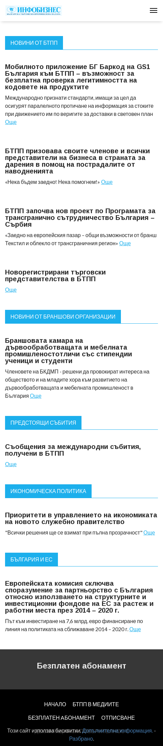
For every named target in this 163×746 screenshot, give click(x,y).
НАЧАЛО (55, 704)
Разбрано (81, 738)
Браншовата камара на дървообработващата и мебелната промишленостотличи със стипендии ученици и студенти (68, 350)
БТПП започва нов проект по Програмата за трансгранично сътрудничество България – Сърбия (80, 217)
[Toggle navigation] (153, 10)
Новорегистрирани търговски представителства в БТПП (55, 275)
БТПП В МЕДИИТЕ (96, 704)
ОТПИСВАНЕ (118, 717)
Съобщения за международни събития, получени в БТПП (73, 450)
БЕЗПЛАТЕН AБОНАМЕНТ (61, 717)
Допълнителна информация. (117, 730)
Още (11, 122)
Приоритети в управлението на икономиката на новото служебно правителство (81, 518)
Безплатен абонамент (81, 665)
